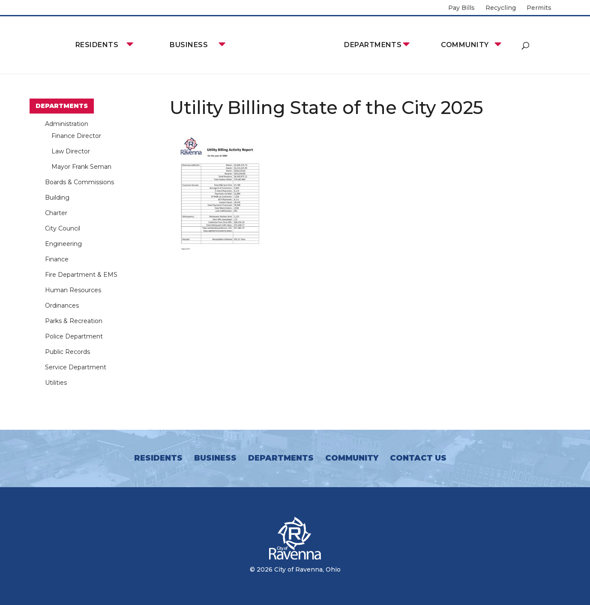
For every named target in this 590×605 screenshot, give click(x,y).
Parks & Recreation (73, 321)
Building (57, 197)
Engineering (63, 244)
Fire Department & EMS (81, 275)
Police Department (74, 336)
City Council (62, 228)
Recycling (500, 8)
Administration (66, 124)
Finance (57, 259)
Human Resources (73, 290)
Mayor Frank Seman (81, 167)
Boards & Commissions (79, 182)
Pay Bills (461, 8)
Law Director (70, 151)
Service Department (75, 367)
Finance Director (76, 136)
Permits (539, 8)
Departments (372, 45)
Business (189, 45)
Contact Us (418, 458)
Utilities (56, 382)
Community (464, 45)
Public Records (67, 352)
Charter (56, 213)
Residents (96, 45)
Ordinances (62, 305)
